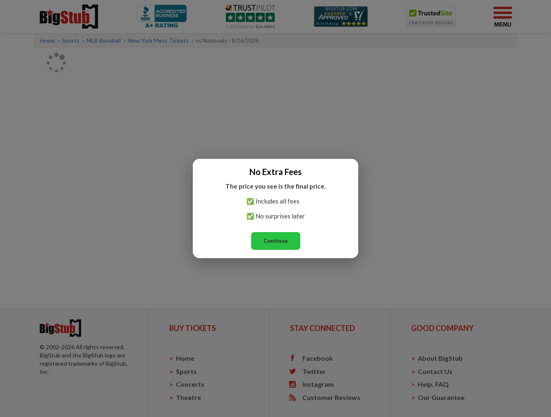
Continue (276, 240)
